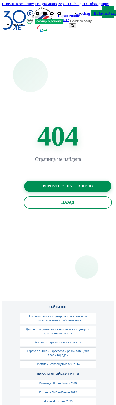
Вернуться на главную (68, 186)
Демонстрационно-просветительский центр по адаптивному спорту (58, 331)
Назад (67, 202)
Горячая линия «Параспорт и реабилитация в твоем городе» (58, 353)
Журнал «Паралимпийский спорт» (58, 342)
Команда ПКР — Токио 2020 (58, 383)
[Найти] (72, 25)
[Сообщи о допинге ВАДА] (30, 21)
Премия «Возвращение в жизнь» (58, 364)
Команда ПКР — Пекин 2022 (58, 392)
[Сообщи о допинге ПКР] (48, 21)
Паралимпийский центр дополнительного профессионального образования (58, 318)
